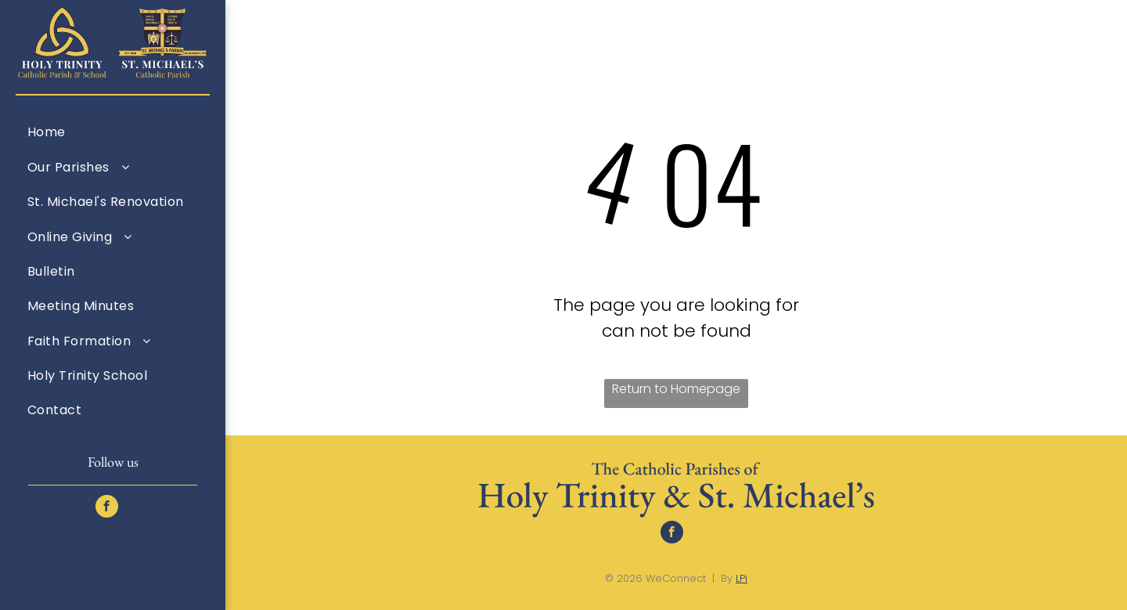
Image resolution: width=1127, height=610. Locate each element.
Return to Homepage (676, 389)
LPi (741, 578)
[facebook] (106, 508)
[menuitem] (112, 131)
